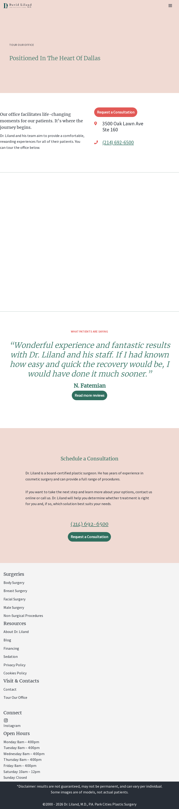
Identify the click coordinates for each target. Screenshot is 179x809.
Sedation (10, 656)
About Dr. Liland (16, 631)
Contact (10, 689)
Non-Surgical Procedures (23, 615)
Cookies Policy (15, 673)
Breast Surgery (15, 590)
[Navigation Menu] (170, 5)
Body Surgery (13, 582)
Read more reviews (89, 395)
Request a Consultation (115, 112)
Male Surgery (13, 607)
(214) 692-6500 (118, 142)
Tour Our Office (15, 697)
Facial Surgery (14, 599)
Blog (7, 640)
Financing (11, 648)
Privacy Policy (14, 665)
